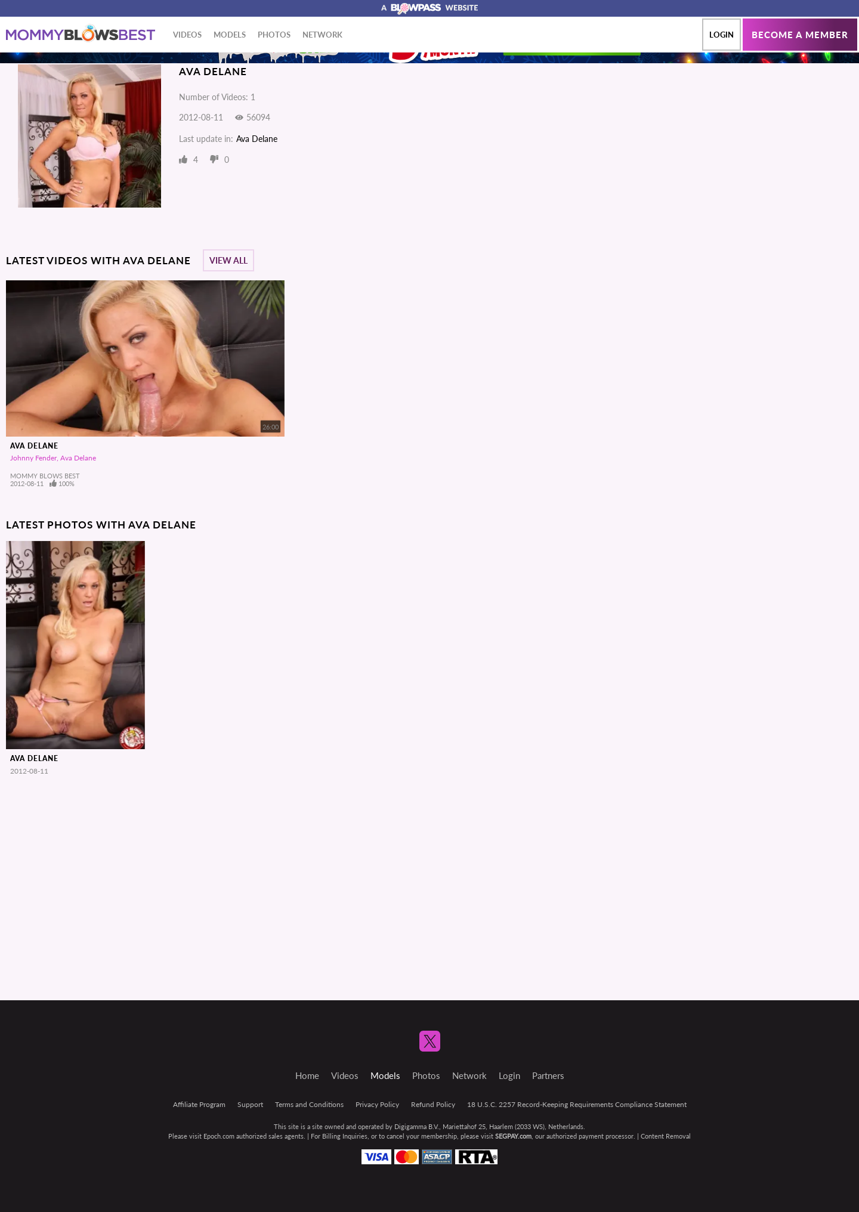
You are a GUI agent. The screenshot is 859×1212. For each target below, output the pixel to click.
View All (228, 260)
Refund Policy (433, 1104)
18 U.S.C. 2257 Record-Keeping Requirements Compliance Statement (577, 1104)
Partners (548, 1075)
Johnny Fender (33, 457)
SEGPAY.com (513, 1136)
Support (250, 1104)
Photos (274, 34)
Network (322, 34)
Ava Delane (256, 139)
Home (307, 1075)
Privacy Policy (377, 1104)
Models (230, 34)
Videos (187, 34)
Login (721, 34)
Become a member (800, 34)
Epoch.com (218, 1136)
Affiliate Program (199, 1104)
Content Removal (666, 1136)
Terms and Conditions (309, 1104)
